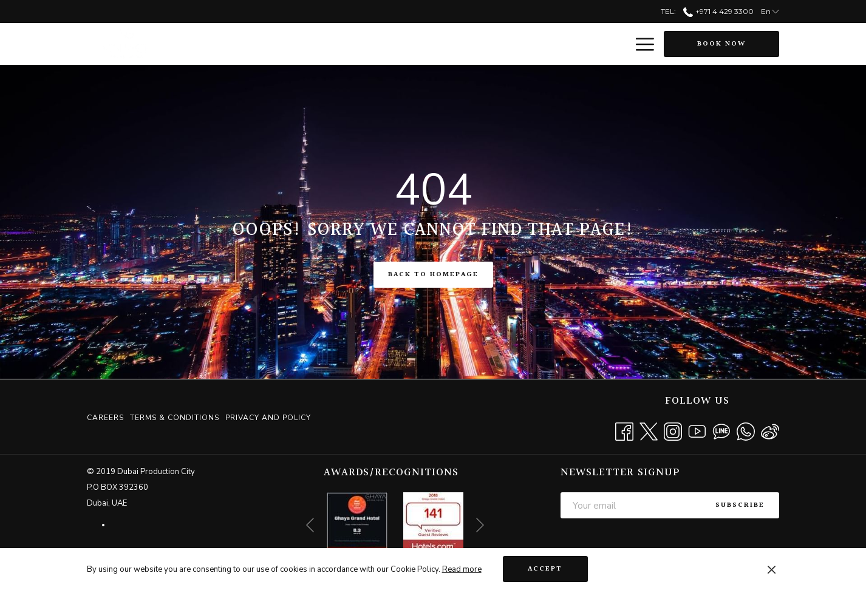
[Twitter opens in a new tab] (648, 430)
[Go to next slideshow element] (480, 525)
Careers (105, 417)
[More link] (640, 44)
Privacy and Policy (268, 417)
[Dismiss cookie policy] (771, 569)
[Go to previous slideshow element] (310, 525)
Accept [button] (545, 569)
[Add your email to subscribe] (631, 505)
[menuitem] (107, 417)
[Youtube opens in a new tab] (697, 430)
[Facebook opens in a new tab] (624, 430)
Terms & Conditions (174, 417)
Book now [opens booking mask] (721, 44)
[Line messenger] (721, 430)
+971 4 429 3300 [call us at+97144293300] (718, 11)
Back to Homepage (433, 274)
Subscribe (740, 505)
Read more (462, 569)
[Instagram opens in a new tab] (673, 430)
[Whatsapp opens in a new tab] (746, 430)
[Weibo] (770, 430)
